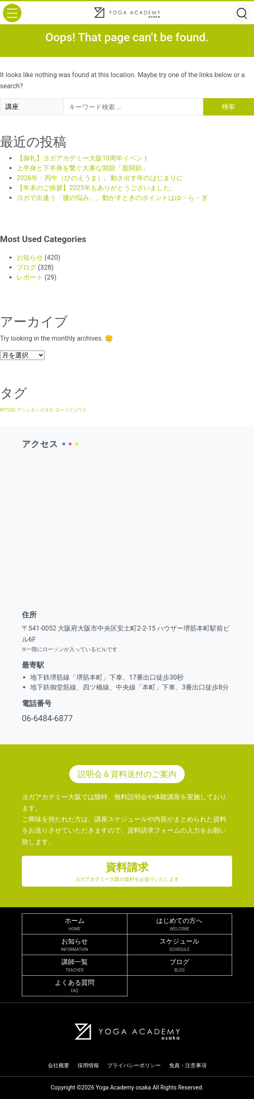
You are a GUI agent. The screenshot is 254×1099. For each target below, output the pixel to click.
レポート (29, 277)
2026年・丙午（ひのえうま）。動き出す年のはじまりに (99, 178)
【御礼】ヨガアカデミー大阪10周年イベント (82, 158)
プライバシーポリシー (134, 1065)
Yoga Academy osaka (123, 1087)
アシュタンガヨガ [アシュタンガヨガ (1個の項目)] (35, 410)
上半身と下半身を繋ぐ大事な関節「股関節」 (82, 168)
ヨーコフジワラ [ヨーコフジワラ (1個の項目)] (71, 410)
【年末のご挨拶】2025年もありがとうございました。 (96, 188)
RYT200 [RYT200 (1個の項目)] (7, 410)
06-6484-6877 (47, 718)
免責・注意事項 (188, 1065)
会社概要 (58, 1065)
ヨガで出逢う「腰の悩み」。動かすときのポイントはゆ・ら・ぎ (112, 198)
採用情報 (88, 1065)
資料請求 (127, 872)
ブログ (26, 267)
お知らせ (29, 257)
